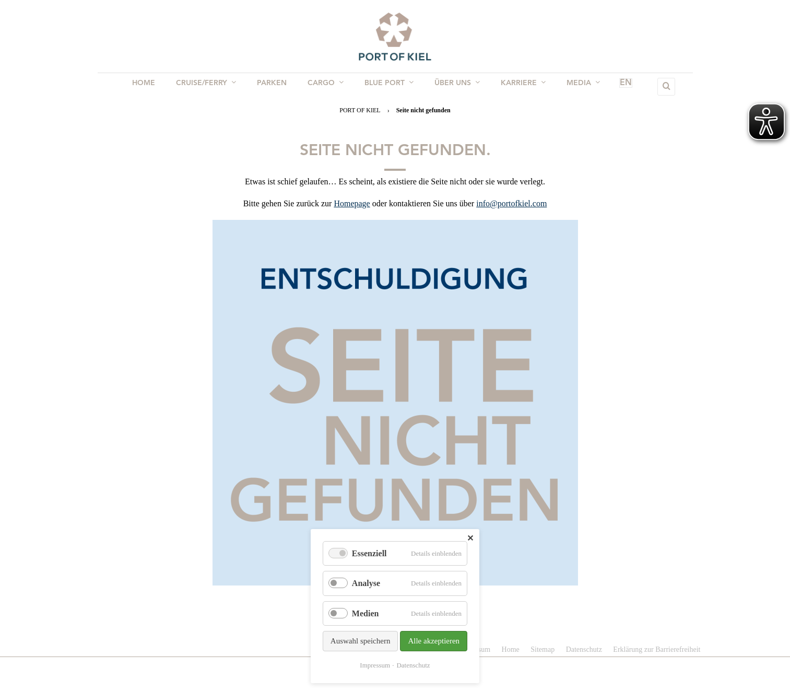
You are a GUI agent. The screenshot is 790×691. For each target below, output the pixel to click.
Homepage (352, 203)
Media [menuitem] (576, 86)
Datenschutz (413, 665)
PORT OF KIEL (359, 110)
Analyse (366, 583)
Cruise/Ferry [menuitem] (211, 86)
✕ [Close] (470, 538)
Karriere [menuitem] (518, 86)
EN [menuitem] (611, 87)
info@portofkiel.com (511, 203)
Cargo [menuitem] (327, 86)
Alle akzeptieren (433, 641)
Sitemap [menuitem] (542, 649)
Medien (365, 613)
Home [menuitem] (150, 86)
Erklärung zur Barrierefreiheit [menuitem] (656, 649)
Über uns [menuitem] (454, 86)
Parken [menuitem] (275, 86)
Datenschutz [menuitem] (584, 649)
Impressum (375, 665)
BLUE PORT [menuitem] (387, 86)
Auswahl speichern (361, 641)
